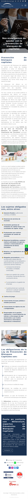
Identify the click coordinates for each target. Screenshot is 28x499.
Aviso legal (5, 493)
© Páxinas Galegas (14, 497)
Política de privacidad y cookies (16, 493)
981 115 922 (20, 462)
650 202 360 (9, 462)
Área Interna (14, 494)
